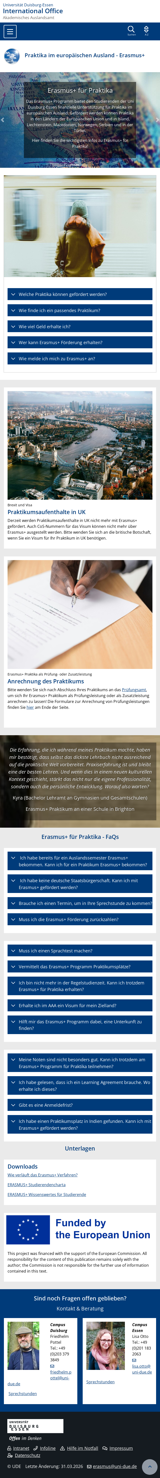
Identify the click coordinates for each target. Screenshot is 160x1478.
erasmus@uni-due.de (115, 1466)
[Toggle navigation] (10, 31)
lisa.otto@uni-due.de (142, 1369)
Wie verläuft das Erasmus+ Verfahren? (43, 1175)
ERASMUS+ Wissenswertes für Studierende (47, 1194)
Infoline (44, 1448)
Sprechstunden (23, 1393)
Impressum (117, 1448)
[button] (2, 120)
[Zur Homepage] (80, 5)
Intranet (18, 1448)
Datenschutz (23, 1455)
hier (30, 707)
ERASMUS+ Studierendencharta (37, 1184)
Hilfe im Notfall (79, 1448)
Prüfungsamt (134, 689)
